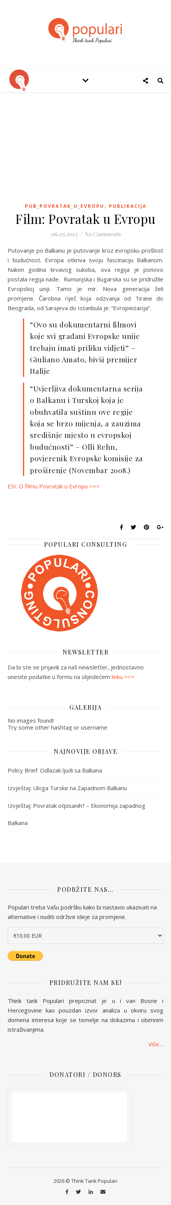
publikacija (127, 206)
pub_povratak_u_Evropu (64, 206)
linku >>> (123, 677)
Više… (155, 1043)
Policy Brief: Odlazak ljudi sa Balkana (55, 770)
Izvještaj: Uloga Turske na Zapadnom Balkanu (67, 788)
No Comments (102, 234)
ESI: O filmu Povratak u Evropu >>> (54, 486)
